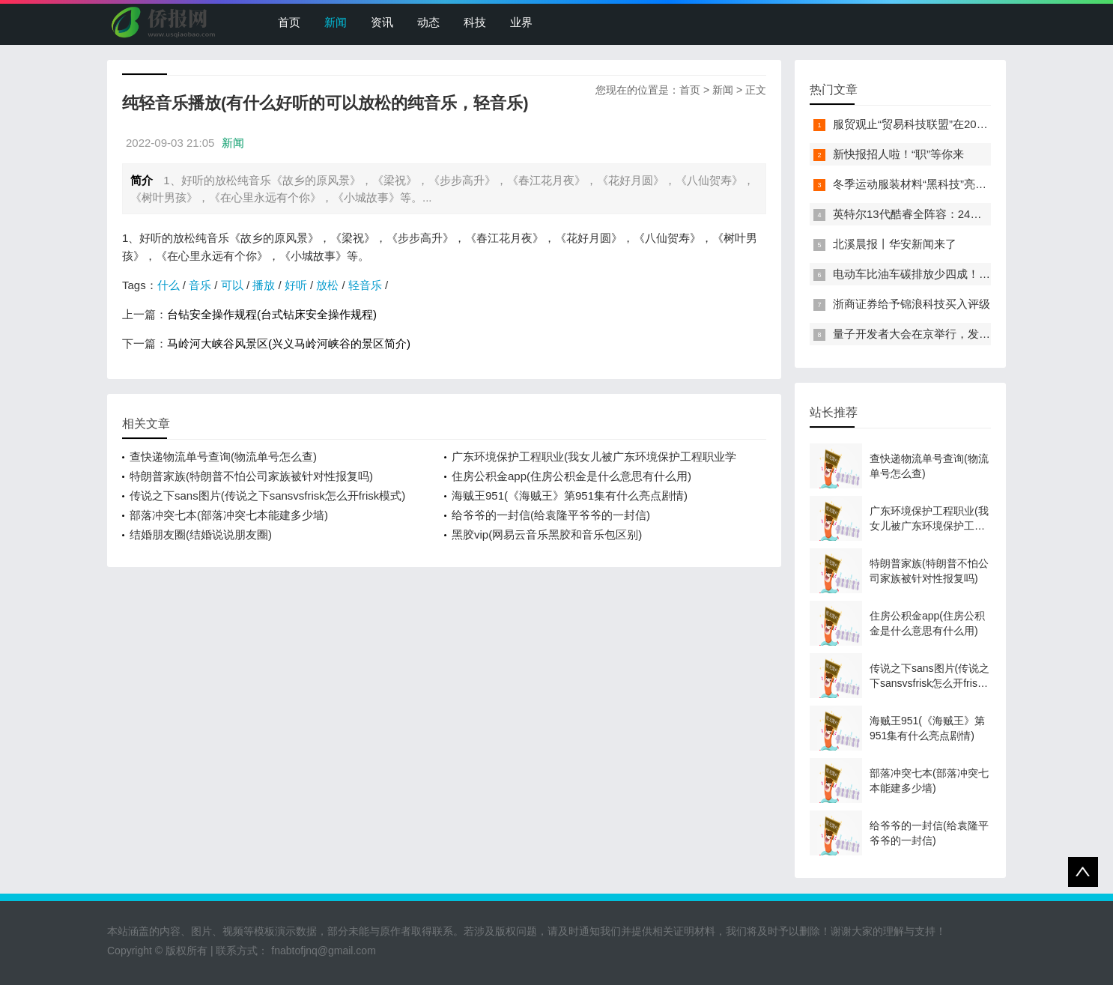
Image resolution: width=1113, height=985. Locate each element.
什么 (168, 285)
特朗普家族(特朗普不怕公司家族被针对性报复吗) (251, 476)
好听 (296, 285)
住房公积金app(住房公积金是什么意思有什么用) (571, 476)
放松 (327, 285)
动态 (428, 22)
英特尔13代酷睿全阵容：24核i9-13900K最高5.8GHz (963, 213)
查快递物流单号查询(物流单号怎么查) (223, 456)
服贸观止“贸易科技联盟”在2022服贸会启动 (939, 124)
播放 (263, 285)
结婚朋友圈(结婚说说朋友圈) (201, 534)
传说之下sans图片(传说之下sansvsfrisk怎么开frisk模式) (267, 495)
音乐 (200, 285)
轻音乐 (365, 285)
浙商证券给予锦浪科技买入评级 (911, 303)
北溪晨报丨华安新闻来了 (894, 243)
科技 (475, 22)
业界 (521, 22)
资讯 (382, 22)
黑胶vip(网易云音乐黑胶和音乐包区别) (547, 534)
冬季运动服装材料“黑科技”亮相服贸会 (926, 184)
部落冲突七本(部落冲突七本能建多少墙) (229, 515)
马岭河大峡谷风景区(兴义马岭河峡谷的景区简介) (288, 343)
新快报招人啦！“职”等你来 (898, 154)
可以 (232, 285)
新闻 (335, 22)
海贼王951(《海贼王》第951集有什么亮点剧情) (570, 495)
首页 (289, 22)
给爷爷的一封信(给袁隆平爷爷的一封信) (551, 515)
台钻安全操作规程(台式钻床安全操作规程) (272, 314)
